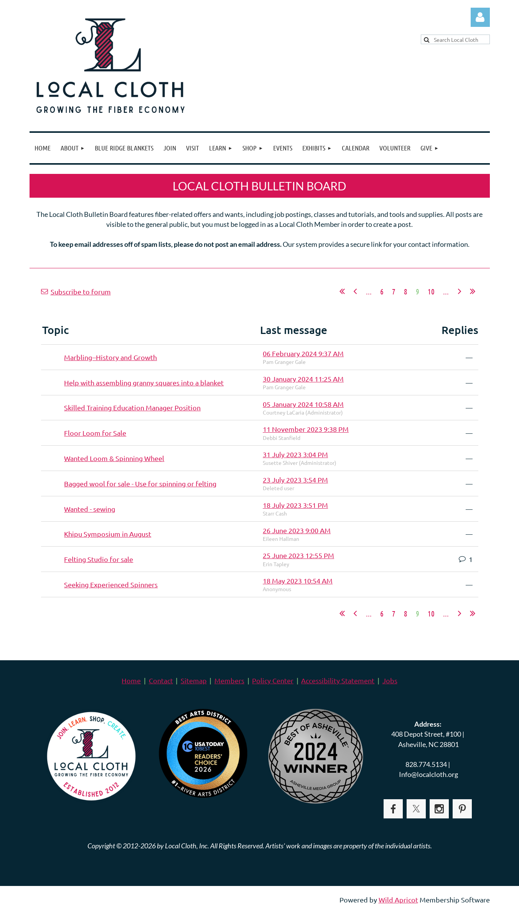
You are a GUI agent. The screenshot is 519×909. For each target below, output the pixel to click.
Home (131, 680)
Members (229, 680)
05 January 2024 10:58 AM (303, 404)
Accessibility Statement (337, 680)
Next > (459, 291)
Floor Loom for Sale (95, 433)
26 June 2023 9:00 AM (297, 530)
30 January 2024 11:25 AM (303, 379)
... (368, 291)
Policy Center (272, 680)
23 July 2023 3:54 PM (295, 480)
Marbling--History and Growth (110, 357)
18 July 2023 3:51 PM (295, 505)
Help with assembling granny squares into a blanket (144, 382)
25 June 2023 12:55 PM (298, 555)
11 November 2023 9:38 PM (306, 429)
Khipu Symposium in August (107, 534)
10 (431, 291)
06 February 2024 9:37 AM (303, 353)
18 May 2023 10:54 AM (298, 581)
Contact (161, 680)
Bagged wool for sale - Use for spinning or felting (140, 483)
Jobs (389, 680)
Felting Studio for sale (98, 559)
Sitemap (194, 680)
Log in (480, 17)
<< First (342, 291)
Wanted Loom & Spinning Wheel (114, 458)
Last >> (472, 291)
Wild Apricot (398, 900)
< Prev (355, 291)
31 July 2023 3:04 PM (295, 454)
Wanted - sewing (89, 509)
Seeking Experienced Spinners (111, 584)
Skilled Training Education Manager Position (132, 407)
